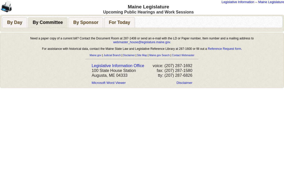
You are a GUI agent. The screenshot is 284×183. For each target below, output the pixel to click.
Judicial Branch (112, 55)
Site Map (142, 55)
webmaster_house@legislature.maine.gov (141, 42)
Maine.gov (95, 55)
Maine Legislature (271, 2)
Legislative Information (237, 2)
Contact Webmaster (183, 55)
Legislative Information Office (118, 66)
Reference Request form (224, 49)
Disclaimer (129, 55)
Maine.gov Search (159, 55)
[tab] (14, 22)
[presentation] (15, 23)
